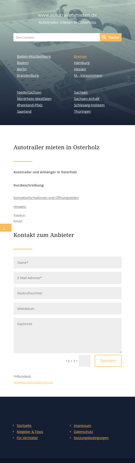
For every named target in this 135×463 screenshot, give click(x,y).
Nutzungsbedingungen (91, 437)
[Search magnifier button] (111, 37)
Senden (108, 360)
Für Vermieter (27, 437)
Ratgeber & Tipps (30, 431)
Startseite (24, 425)
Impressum (82, 425)
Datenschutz (83, 431)
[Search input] (57, 37)
